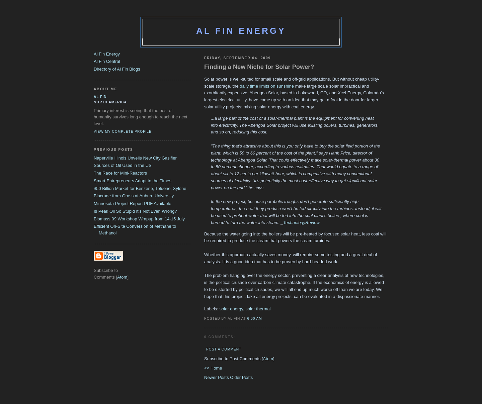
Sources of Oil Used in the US (123, 165)
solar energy (231, 308)
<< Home (213, 368)
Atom (268, 358)
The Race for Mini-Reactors (120, 173)
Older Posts (241, 377)
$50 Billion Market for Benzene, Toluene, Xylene (140, 188)
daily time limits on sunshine (267, 86)
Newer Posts (217, 377)
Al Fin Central (107, 61)
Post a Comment (223, 349)
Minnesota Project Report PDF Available (132, 203)
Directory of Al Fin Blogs (117, 69)
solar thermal (257, 308)
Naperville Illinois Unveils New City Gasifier (135, 158)
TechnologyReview (301, 222)
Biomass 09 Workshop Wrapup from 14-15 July (139, 218)
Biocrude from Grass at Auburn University (134, 195)
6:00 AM (254, 318)
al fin (100, 97)
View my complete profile (123, 131)
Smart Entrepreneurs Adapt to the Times (132, 180)
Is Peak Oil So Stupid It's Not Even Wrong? (135, 211)
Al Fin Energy (241, 31)
